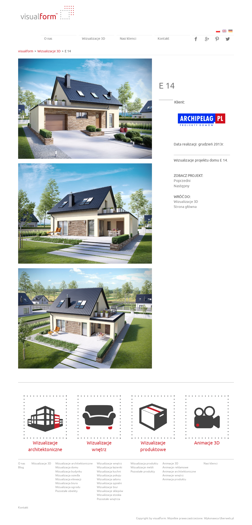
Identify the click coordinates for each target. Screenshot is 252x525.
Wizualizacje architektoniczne (45, 417)
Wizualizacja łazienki (109, 467)
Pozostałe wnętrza (108, 499)
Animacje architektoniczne (179, 471)
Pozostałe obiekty (66, 491)
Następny (181, 186)
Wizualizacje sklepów (110, 491)
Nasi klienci (128, 39)
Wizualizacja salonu (109, 479)
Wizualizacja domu (66, 467)
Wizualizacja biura (66, 483)
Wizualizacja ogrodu (67, 487)
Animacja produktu (174, 479)
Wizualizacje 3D (93, 39)
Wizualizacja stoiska (109, 495)
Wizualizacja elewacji (68, 479)
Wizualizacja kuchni (109, 471)
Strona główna (185, 207)
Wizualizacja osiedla (67, 475)
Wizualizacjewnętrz (99, 417)
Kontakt (163, 39)
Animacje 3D (207, 417)
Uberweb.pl (226, 518)
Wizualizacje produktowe (153, 417)
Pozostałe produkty (143, 471)
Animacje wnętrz (173, 475)
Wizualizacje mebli (142, 467)
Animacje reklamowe (175, 467)
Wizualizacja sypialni (109, 483)
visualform (25, 51)
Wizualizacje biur (107, 487)
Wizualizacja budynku (68, 471)
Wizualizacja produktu (144, 463)
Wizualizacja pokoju (109, 475)
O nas (48, 39)
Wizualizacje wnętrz (109, 463)
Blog (21, 467)
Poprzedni (182, 181)
